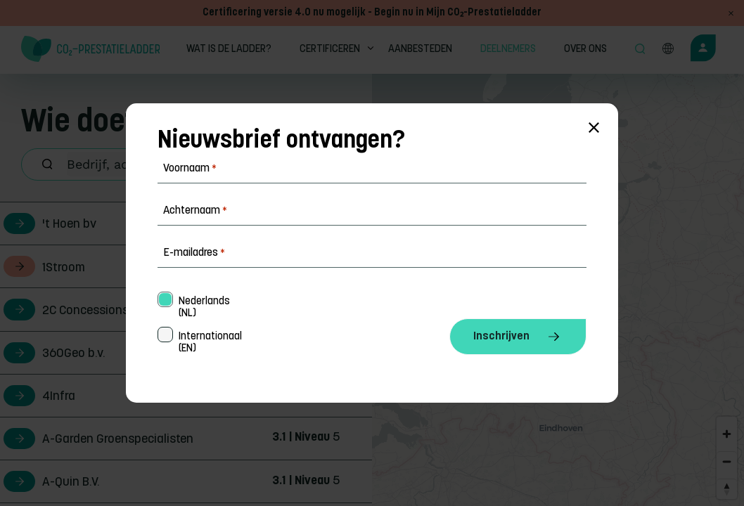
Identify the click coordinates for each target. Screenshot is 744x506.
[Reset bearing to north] (727, 489)
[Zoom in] (727, 434)
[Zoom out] (727, 461)
